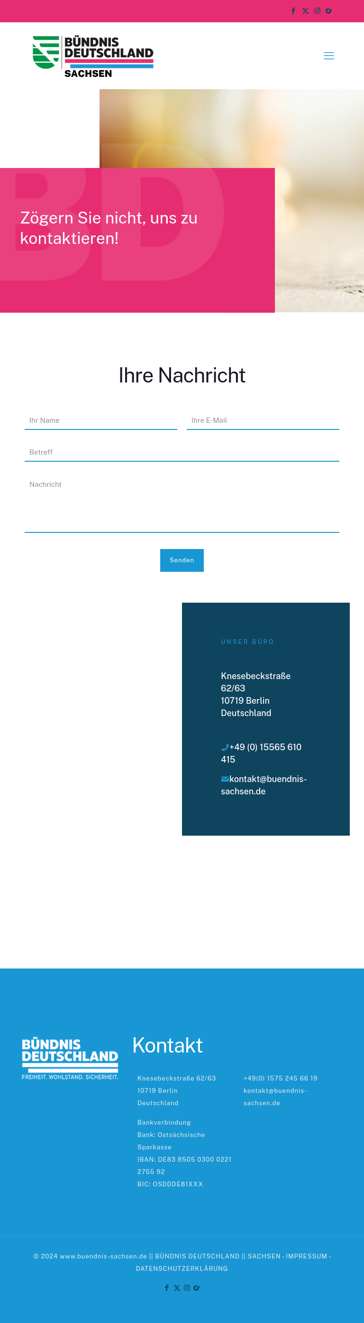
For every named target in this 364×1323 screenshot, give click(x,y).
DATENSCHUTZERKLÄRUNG (182, 1268)
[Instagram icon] (317, 11)
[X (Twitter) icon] (305, 11)
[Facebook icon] (293, 11)
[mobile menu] (329, 55)
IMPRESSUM (307, 1256)
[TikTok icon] (329, 11)
